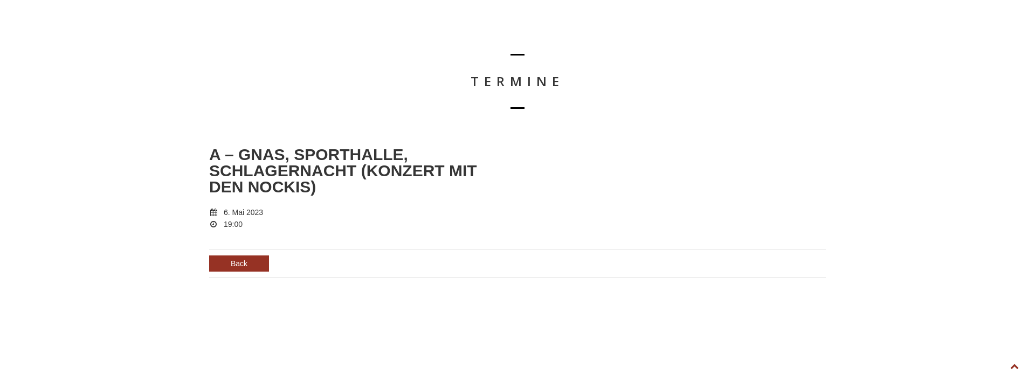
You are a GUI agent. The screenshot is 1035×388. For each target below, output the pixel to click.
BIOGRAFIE (732, 35)
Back (239, 263)
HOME (633, 35)
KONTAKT (845, 35)
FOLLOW (977, 35)
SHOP (891, 35)
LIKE (932, 35)
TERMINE (680, 35)
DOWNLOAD (790, 35)
